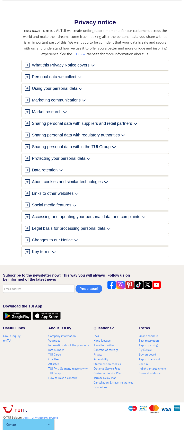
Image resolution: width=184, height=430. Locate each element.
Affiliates (53, 364)
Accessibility (101, 359)
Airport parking (148, 345)
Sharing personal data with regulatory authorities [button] (76, 135)
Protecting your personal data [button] (59, 158)
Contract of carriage (106, 349)
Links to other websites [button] (53, 193)
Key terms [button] (41, 251)
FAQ (96, 336)
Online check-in (148, 336)
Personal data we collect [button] (54, 76)
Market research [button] (47, 111)
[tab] (95, 65)
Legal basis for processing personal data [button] (69, 228)
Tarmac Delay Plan (105, 377)
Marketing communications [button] (56, 100)
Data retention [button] (45, 170)
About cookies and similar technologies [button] (67, 181)
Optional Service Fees (107, 368)
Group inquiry (11, 336)
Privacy (98, 354)
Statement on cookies (107, 364)
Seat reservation (149, 340)
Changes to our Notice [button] (52, 240)
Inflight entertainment (152, 368)
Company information (62, 336)
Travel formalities (104, 345)
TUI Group (79, 54)
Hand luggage (102, 340)
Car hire (144, 364)
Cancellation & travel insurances (113, 382)
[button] (28, 424)
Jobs (25, 417)
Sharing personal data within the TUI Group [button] (71, 146)
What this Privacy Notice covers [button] (61, 65)
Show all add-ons (149, 373)
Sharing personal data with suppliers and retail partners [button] (82, 123)
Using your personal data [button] (55, 88)
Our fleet (54, 359)
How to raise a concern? (63, 377)
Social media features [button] (51, 205)
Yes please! (89, 288)
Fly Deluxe (145, 349)
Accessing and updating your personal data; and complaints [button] (86, 216)
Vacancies (54, 340)
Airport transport (149, 359)
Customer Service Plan (108, 373)
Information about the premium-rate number (68, 347)
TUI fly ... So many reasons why (68, 368)
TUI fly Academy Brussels (44, 417)
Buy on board (147, 354)
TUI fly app (55, 373)
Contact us (100, 387)
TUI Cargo (54, 354)
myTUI (7, 340)
